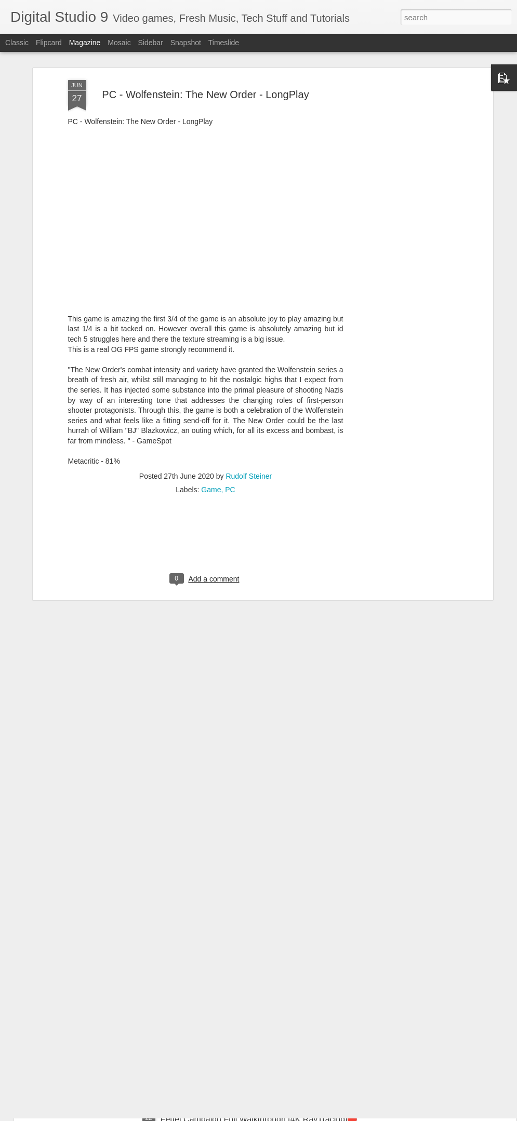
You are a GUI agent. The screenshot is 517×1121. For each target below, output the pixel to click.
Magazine (85, 42)
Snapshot (185, 42)
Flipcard (49, 42)
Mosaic (119, 42)
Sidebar (150, 42)
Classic (17, 42)
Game (211, 432)
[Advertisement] (401, 186)
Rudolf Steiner (249, 419)
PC (230, 432)
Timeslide (223, 42)
